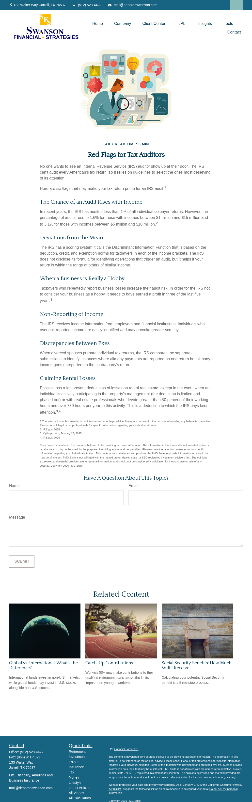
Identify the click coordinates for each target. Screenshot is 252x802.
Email (133, 486)
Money (74, 777)
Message (17, 517)
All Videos (76, 793)
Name (14, 486)
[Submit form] (21, 561)
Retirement (77, 751)
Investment (77, 757)
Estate (74, 762)
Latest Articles (79, 788)
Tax (71, 772)
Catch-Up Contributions (109, 663)
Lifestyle (75, 783)
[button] (97, 23)
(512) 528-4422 (87, 5)
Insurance (76, 767)
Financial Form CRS (126, 749)
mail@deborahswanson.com (132, 5)
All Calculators (80, 798)
